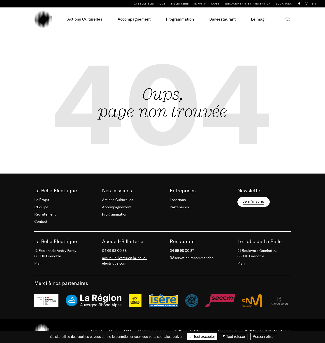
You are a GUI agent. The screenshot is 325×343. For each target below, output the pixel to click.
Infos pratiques (207, 3)
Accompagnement (134, 19)
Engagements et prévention (248, 3)
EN (314, 3)
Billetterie (180, 3)
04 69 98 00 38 (114, 250)
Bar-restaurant (222, 19)
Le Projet (41, 199)
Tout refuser (233, 336)
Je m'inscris (253, 201)
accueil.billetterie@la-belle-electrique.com (124, 260)
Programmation (180, 19)
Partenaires (179, 207)
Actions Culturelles (84, 19)
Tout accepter (202, 336)
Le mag (258, 19)
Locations (284, 3)
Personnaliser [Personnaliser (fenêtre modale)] (264, 336)
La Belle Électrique (149, 3)
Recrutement (45, 214)
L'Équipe (41, 207)
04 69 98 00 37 (182, 250)
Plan (38, 263)
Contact (40, 221)
